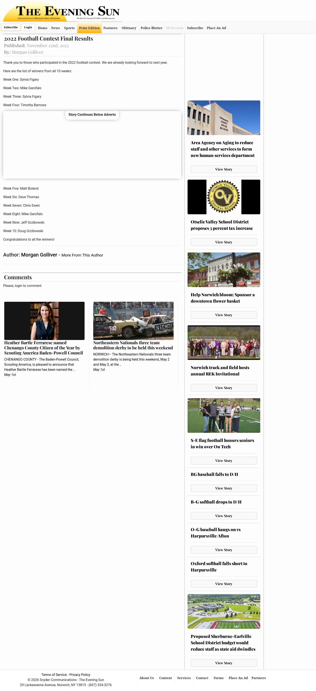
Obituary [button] (129, 28)
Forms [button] (219, 678)
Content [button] (166, 678)
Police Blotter (152, 28)
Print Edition (89, 28)
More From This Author (82, 255)
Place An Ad (216, 28)
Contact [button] (202, 678)
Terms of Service (54, 675)
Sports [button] (69, 28)
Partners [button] (259, 678)
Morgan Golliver (39, 255)
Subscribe (11, 27)
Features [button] (110, 28)
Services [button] (184, 678)
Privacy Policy (79, 675)
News (55, 28)
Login (28, 27)
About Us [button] (147, 678)
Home (42, 28)
